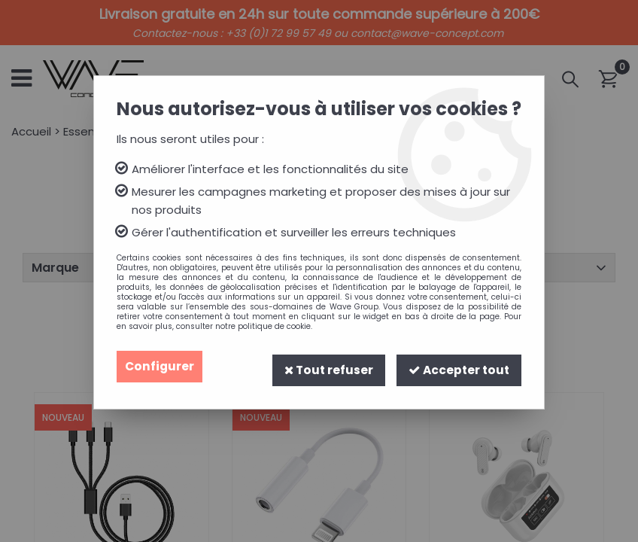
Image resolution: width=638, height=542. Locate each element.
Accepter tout (457, 366)
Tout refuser (324, 366)
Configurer (160, 366)
